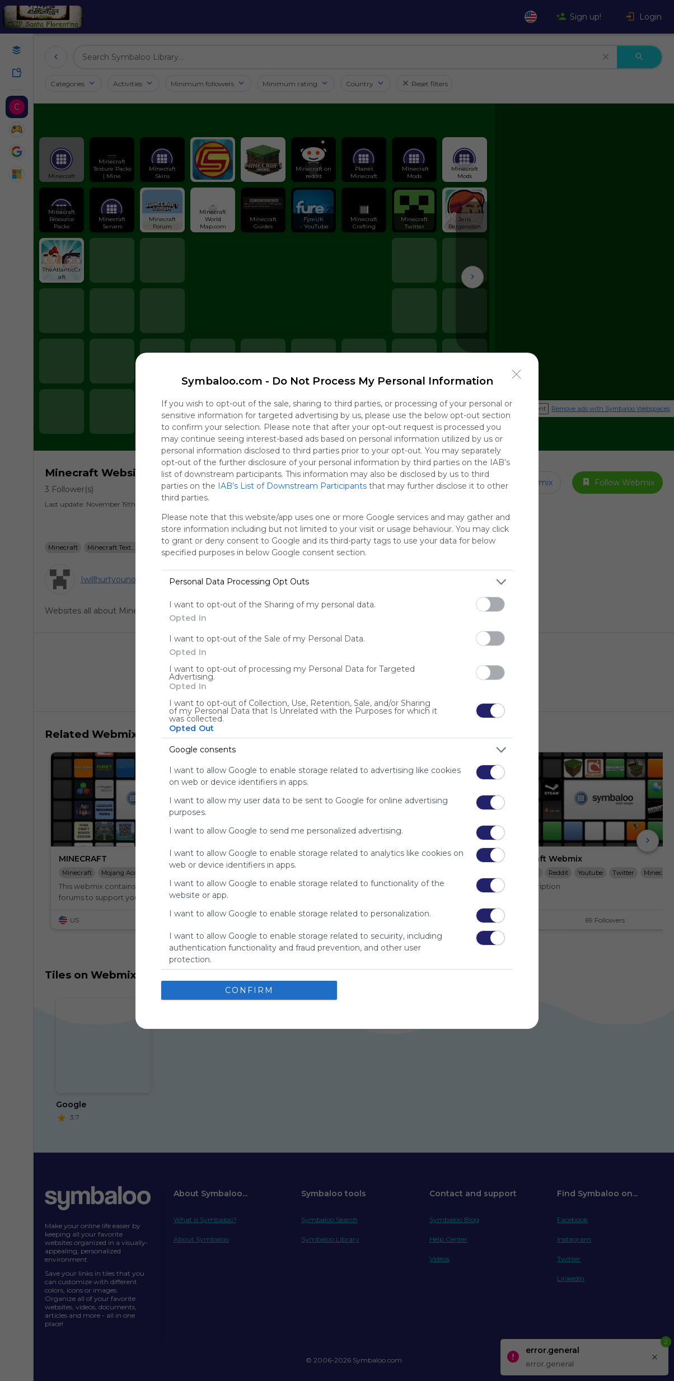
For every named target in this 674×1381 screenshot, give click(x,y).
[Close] (516, 374)
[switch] (490, 604)
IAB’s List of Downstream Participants (292, 486)
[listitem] (337, 581)
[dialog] (337, 691)
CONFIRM (249, 990)
